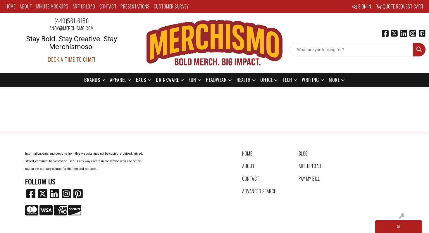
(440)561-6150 (71, 20)
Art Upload (84, 6)
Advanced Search (259, 191)
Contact (108, 6)
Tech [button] (287, 79)
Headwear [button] (216, 79)
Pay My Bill (309, 178)
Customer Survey (171, 6)
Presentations (135, 6)
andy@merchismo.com (71, 28)
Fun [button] (192, 79)
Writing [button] (310, 79)
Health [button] (244, 79)
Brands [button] (92, 79)
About (26, 6)
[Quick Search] (351, 49)
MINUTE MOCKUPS (52, 6)
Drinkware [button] (167, 79)
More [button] (334, 79)
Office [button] (266, 79)
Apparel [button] (118, 79)
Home (10, 6)
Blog (303, 153)
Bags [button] (141, 79)
